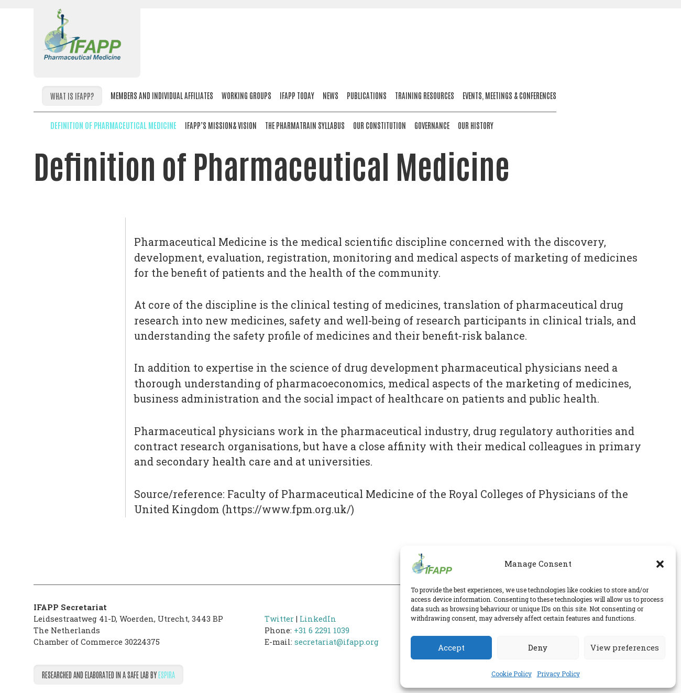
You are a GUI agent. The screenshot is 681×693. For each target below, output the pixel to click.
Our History (475, 125)
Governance (431, 125)
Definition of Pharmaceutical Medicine (113, 125)
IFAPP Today (297, 95)
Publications (367, 95)
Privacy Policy (558, 673)
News (330, 95)
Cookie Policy (511, 673)
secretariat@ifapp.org (336, 642)
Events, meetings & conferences (509, 95)
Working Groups (246, 95)
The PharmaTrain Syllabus (305, 125)
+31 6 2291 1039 (321, 630)
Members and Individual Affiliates (162, 95)
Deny (537, 647)
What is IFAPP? (72, 96)
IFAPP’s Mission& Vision (221, 125)
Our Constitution (379, 125)
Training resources (424, 95)
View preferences (624, 647)
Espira (166, 674)
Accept (451, 647)
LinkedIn (318, 619)
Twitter (279, 619)
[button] (660, 564)
